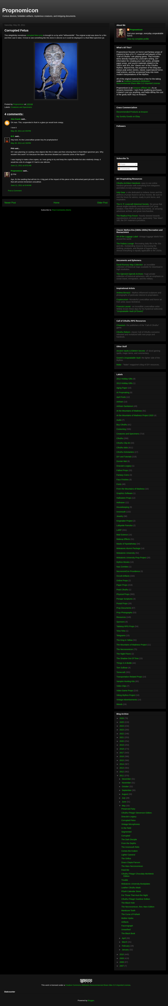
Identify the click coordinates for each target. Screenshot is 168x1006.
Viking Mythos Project (125, 695)
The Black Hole (128, 903)
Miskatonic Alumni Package (128, 548)
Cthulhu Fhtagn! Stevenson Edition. (136, 813)
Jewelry (119, 516)
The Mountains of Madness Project (131, 645)
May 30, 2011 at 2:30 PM (21, 143)
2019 (122, 745)
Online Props (122, 580)
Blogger (91, 1000)
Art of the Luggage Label (127, 236)
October (125, 786)
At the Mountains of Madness (129, 411)
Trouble (124, 880)
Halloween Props (123, 498)
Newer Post (10, 202)
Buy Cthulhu (121, 425)
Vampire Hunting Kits (125, 681)
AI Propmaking (122, 392)
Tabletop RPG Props (125, 626)
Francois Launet (123, 306)
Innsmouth (121, 512)
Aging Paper (121, 388)
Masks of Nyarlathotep (126, 544)
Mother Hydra (127, 918)
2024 (122, 726)
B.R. (12, 136)
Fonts (118, 484)
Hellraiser (120, 502)
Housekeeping (122, 507)
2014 (122, 764)
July (124, 798)
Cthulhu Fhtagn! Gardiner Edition (135, 899)
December (126, 779)
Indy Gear (120, 192)
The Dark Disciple (129, 839)
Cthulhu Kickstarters (125, 452)
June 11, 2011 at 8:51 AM (21, 165)
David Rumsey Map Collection (129, 265)
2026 (122, 718)
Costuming (121, 429)
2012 (122, 772)
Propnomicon (20, 10)
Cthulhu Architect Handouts (128, 183)
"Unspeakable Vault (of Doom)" (130, 311)
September (127, 790)
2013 (122, 768)
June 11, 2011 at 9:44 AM (21, 185)
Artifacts (125, 922)
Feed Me (125, 870)
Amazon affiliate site (142, 88)
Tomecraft (120, 672)
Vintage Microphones (130, 824)
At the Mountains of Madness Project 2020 (134, 415)
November (126, 783)
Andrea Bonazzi (123, 293)
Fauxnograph (127, 926)
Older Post (102, 202)
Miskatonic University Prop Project (131, 557)
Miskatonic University (125, 553)
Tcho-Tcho (120, 631)
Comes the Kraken (129, 851)
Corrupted (125, 836)
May (124, 806)
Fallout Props (122, 470)
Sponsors (120, 622)
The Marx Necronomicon (132, 866)
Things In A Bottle (124, 663)
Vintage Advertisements (126, 700)
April (124, 938)
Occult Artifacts (123, 576)
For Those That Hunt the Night (134, 895)
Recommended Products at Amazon (132, 112)
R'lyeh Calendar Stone (131, 891)
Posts (121, 164)
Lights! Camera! (128, 855)
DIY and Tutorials (123, 457)
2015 (122, 760)
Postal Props (122, 603)
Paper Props (121, 585)
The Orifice (126, 858)
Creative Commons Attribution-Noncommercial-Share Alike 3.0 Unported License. (138, 82)
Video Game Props (124, 690)
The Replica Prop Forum (127, 216)
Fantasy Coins (122, 475)
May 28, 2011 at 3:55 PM (21, 131)
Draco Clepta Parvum (130, 862)
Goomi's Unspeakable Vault (128, 358)
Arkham (119, 402)
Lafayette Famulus (124, 525)
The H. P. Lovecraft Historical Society (132, 204)
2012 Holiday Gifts (124, 379)
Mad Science (122, 535)
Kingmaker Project (124, 521)
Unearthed (125, 929)
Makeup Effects (123, 539)
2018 (122, 749)
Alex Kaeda (16, 119)
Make (119, 365)
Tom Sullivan (122, 668)
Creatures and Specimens (21, 107)
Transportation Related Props (129, 677)
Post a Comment (15, 191)
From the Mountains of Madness (130, 489)
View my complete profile (138, 39)
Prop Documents (123, 608)
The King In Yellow (124, 640)
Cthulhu (119, 438)
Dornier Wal (121, 461)
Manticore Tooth (128, 910)
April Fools (121, 397)
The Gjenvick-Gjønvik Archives (129, 274)
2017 (122, 753)
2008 (122, 962)
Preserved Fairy (128, 809)
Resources (121, 617)
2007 (122, 966)
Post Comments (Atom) (61, 210)
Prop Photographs (124, 612)
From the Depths (128, 843)
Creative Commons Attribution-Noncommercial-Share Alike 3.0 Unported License (97, 985)
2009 (122, 958)
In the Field (126, 828)
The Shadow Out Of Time (127, 658)
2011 (122, 775)
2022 (122, 734)
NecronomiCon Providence (128, 571)
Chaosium (120, 325)
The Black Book (128, 933)
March (125, 942)
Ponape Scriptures (124, 599)
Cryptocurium (122, 299)
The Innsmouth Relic (130, 847)
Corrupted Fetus (128, 820)
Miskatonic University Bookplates (135, 884)
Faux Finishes (122, 479)
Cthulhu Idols (122, 447)
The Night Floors (123, 654)
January (125, 950)
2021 (122, 737)
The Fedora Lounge (125, 243)
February (126, 946)
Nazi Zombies (122, 567)
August (125, 794)
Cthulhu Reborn (123, 332)
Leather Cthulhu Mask (131, 887)
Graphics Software (124, 493)
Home (57, 202)
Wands (119, 704)
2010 (122, 954)
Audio (119, 420)
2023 (122, 730)
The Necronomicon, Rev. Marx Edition (137, 907)
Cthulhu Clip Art (123, 443)
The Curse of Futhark (130, 914)
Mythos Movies (123, 562)
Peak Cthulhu (122, 589)
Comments (124, 169)
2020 (122, 741)
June (124, 802)
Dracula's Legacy (123, 466)
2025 (122, 722)
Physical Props (123, 594)
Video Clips (121, 686)
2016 (122, 756)
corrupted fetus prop (35, 35)
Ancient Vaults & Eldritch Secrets (130, 351)
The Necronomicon (124, 649)
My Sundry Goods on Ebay (128, 116)
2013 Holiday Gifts (124, 383)
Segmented (126, 832)
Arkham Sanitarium (124, 406)
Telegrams (121, 635)
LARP (119, 530)
